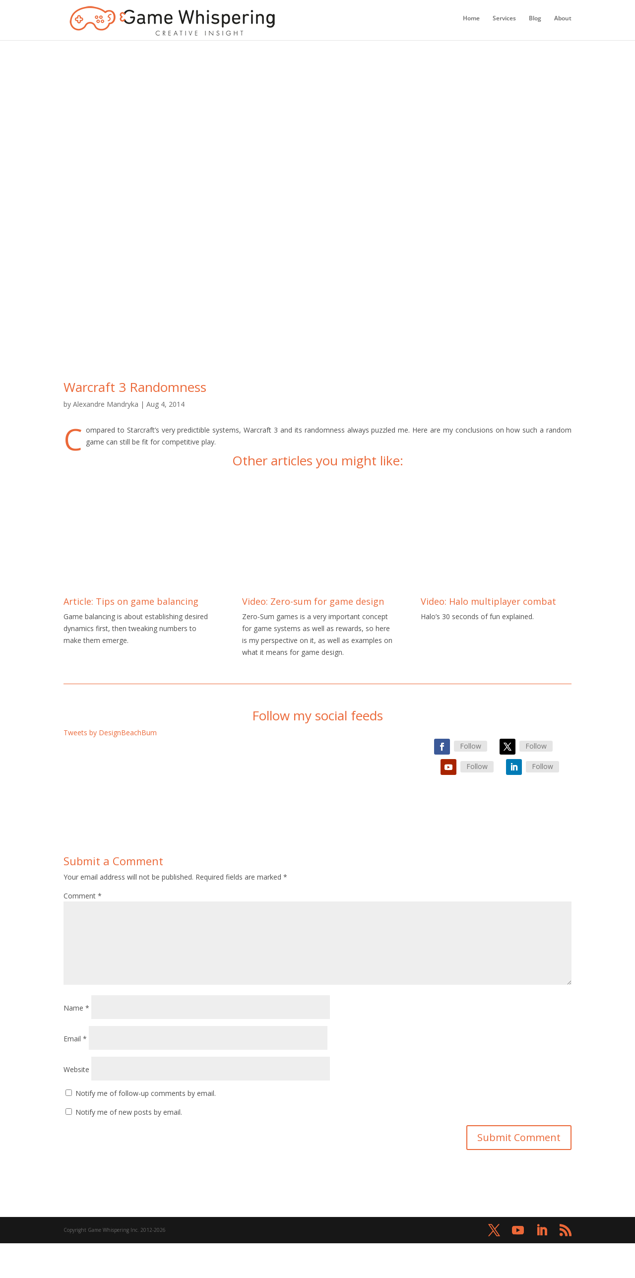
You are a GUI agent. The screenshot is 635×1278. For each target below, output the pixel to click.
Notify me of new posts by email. (128, 1112)
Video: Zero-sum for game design (313, 601)
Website (76, 1069)
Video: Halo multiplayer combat (488, 601)
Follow (470, 746)
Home (471, 18)
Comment (83, 895)
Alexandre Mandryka (105, 404)
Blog (535, 18)
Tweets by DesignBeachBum (110, 732)
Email (75, 1038)
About (563, 18)
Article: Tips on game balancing (131, 601)
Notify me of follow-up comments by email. (145, 1093)
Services (504, 18)
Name (76, 1008)
